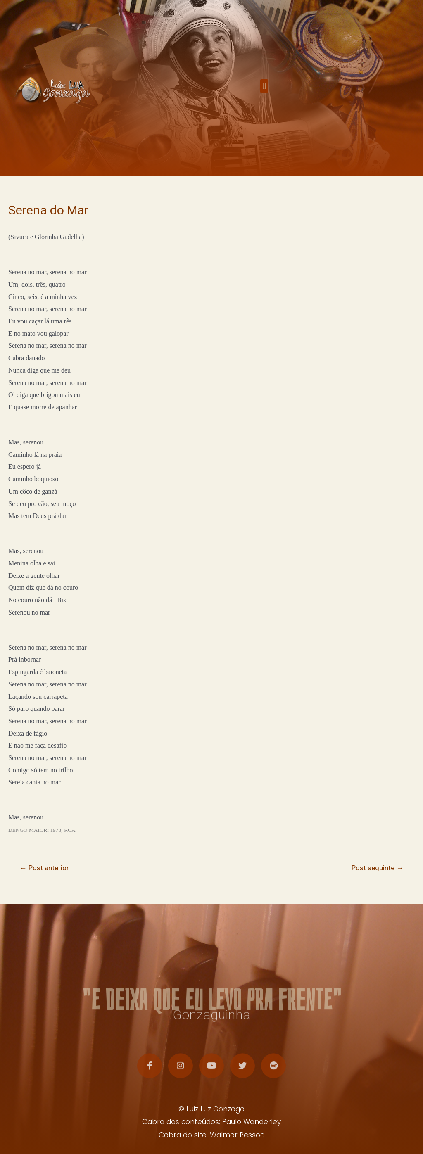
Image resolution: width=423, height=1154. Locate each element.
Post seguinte (377, 868)
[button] (264, 90)
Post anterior (44, 868)
